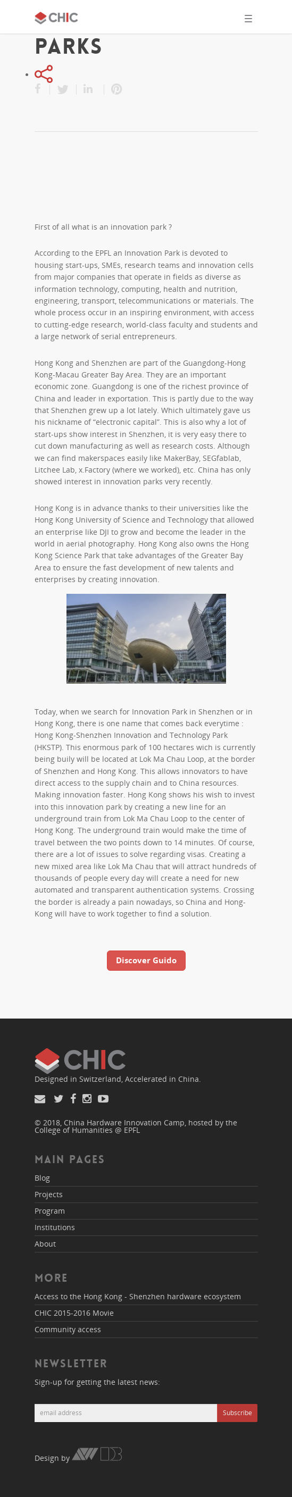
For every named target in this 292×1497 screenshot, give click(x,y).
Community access (68, 1329)
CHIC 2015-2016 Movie (74, 1313)
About (45, 1244)
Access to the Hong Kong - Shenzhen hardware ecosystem (138, 1296)
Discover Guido (146, 960)
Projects (49, 1194)
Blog (42, 1178)
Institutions (55, 1227)
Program (50, 1211)
